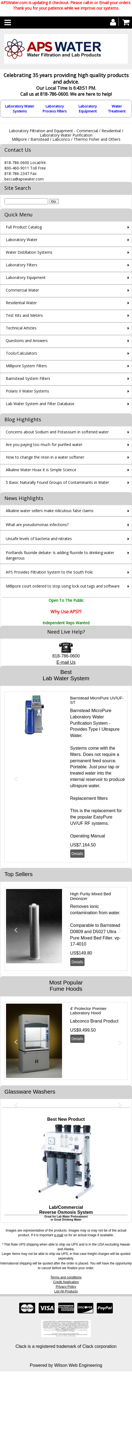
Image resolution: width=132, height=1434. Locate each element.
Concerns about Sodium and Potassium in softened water (57, 431)
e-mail (58, 1235)
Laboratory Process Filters (55, 109)
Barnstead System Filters (28, 378)
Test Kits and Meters (24, 315)
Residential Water (21, 302)
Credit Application (66, 1282)
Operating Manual (87, 836)
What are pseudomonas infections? (37, 524)
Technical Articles (21, 328)
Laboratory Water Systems (19, 109)
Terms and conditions (66, 1277)
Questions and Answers (27, 340)
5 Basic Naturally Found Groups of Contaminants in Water (57, 482)
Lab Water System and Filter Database (40, 403)
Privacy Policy (66, 1287)
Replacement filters (89, 798)
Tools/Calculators (21, 353)
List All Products (66, 1291)
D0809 (76, 931)
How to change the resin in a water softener (45, 457)
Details (77, 853)
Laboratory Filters (21, 264)
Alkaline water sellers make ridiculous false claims (50, 510)
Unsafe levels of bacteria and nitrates (39, 538)
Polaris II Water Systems (27, 391)
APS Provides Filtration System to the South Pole (49, 572)
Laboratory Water (21, 239)
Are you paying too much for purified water (44, 444)
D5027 (99, 931)
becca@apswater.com (24, 179)
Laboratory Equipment (87, 109)
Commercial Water (22, 290)
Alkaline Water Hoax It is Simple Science (41, 469)
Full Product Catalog (24, 227)
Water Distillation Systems (29, 252)
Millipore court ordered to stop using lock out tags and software (63, 586)
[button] (13, 776)
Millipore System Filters (26, 365)
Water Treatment (116, 109)
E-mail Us (66, 662)
